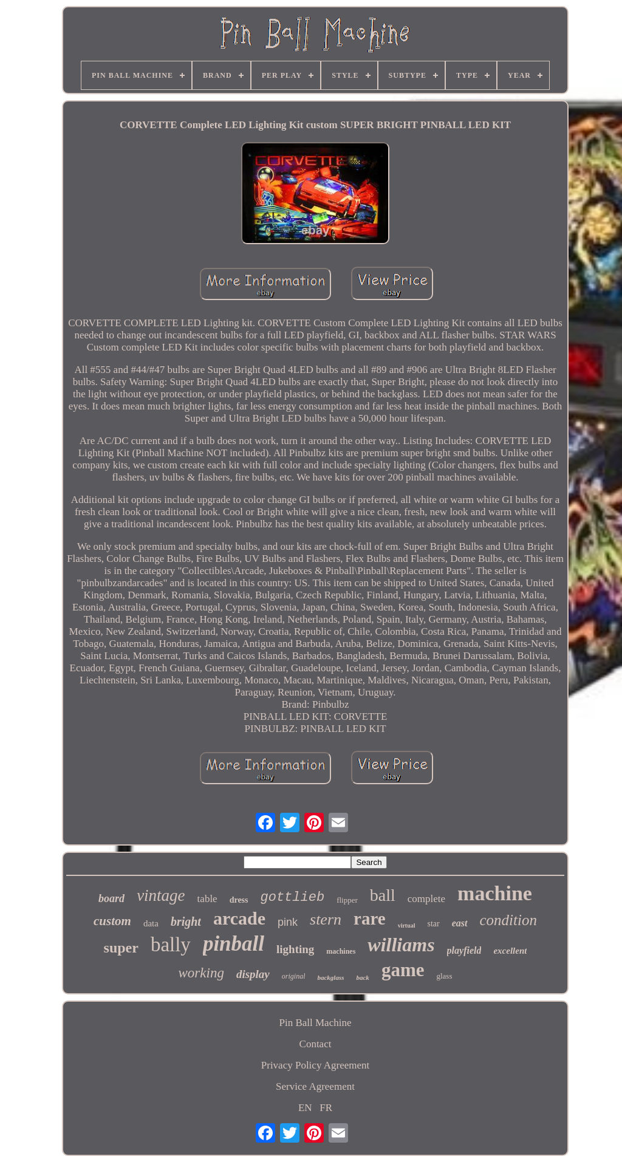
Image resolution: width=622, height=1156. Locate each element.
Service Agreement (315, 1086)
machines (340, 951)
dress (239, 900)
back (362, 977)
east (460, 923)
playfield (464, 950)
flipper (347, 900)
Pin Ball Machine (315, 1022)
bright (186, 921)
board (111, 898)
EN (305, 1107)
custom (112, 921)
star (434, 923)
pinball (233, 944)
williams (400, 945)
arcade (239, 918)
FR (326, 1107)
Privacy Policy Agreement (315, 1065)
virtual (406, 925)
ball (382, 895)
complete (426, 899)
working (201, 972)
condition (508, 920)
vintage (161, 895)
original (294, 976)
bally (171, 945)
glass (444, 975)
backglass (330, 977)
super (121, 948)
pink (288, 922)
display (253, 974)
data (151, 923)
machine (494, 893)
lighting (295, 949)
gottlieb (293, 897)
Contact (315, 1044)
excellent (510, 951)
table (207, 899)
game (403, 969)
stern (325, 919)
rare (370, 918)
